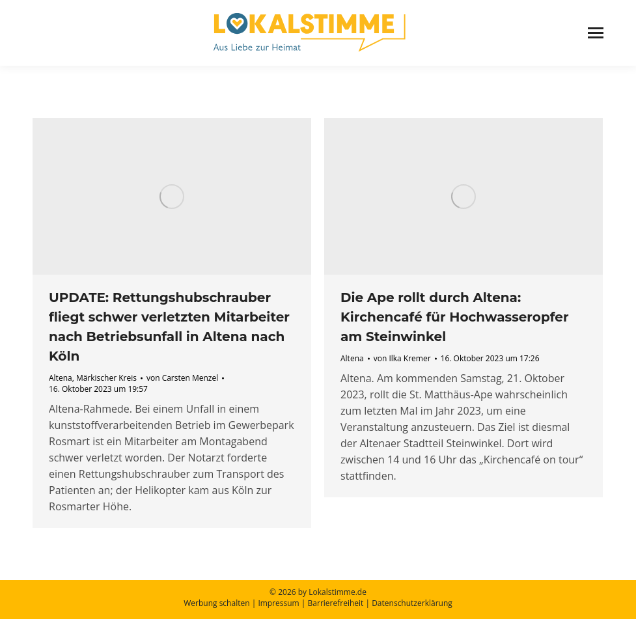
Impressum (278, 603)
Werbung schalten (216, 603)
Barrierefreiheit (336, 603)
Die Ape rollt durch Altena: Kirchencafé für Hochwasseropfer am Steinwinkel (454, 317)
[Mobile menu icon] (595, 32)
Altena (60, 377)
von (182, 377)
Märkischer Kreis (106, 377)
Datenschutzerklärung (412, 603)
